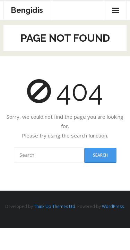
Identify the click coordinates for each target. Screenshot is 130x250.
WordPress (113, 206)
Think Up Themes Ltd (54, 206)
